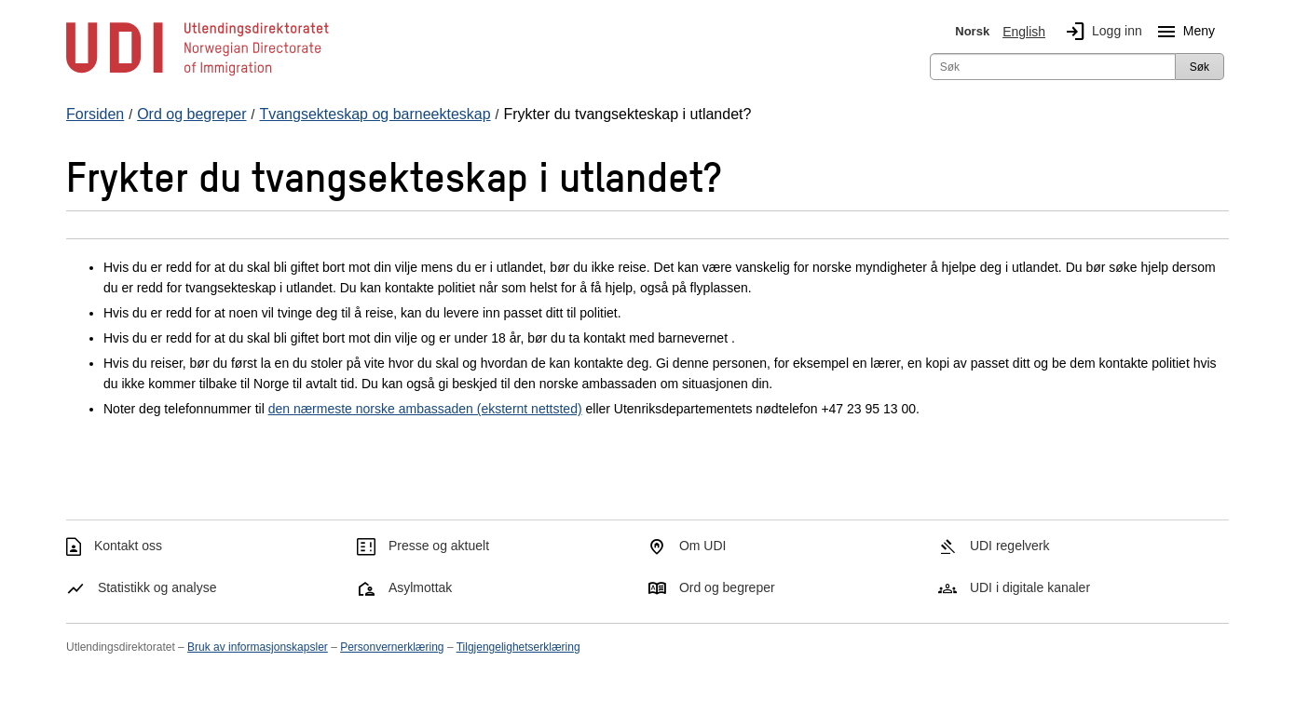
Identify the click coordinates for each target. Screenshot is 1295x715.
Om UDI (703, 545)
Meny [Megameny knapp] (1182, 32)
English (1023, 31)
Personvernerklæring (391, 647)
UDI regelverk (1010, 545)
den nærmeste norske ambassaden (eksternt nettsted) (425, 408)
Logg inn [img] (1100, 32)
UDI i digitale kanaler (1030, 587)
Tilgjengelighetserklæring (518, 647)
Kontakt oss (128, 545)
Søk (1199, 67)
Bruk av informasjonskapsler (257, 647)
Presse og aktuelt (438, 545)
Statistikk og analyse (157, 587)
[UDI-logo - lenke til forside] (197, 74)
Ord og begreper (727, 587)
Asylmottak (420, 587)
